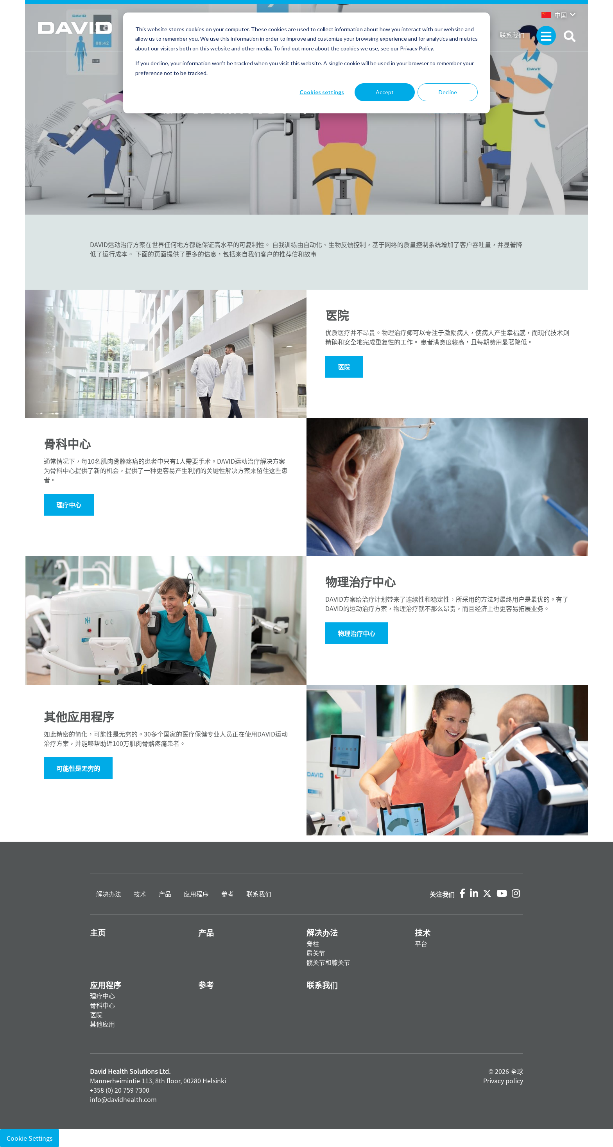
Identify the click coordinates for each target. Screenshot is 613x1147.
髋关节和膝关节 (328, 962)
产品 (165, 893)
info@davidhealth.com (123, 1099)
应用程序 (196, 893)
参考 (227, 893)
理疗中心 (102, 995)
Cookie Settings (29, 1138)
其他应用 (102, 1024)
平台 (421, 943)
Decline (448, 92)
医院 (344, 366)
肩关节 (315, 952)
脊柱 (312, 943)
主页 (98, 932)
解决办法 (108, 893)
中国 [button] (554, 15)
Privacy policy (503, 1080)
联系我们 (512, 34)
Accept (385, 92)
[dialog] (306, 63)
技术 (140, 893)
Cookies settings (321, 92)
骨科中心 (102, 1005)
